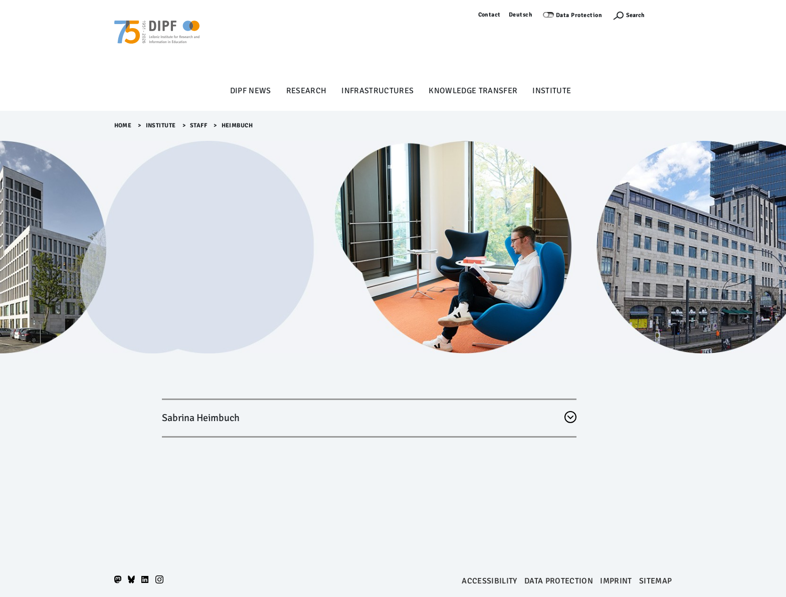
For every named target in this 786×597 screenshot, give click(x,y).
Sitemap (655, 581)
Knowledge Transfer (473, 91)
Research (306, 91)
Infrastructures (377, 91)
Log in (663, 15)
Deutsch (521, 15)
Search (635, 15)
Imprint (616, 581)
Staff (199, 125)
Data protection (558, 581)
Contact (489, 15)
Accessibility (489, 581)
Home (123, 125)
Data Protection (579, 15)
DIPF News (250, 91)
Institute (551, 91)
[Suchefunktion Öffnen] (629, 15)
